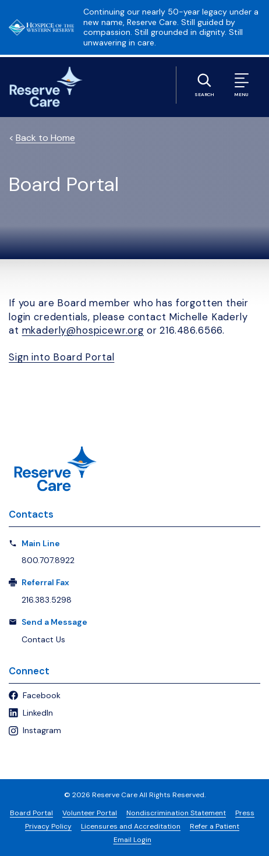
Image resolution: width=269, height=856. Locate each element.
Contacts (31, 514)
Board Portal (31, 813)
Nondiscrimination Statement (176, 813)
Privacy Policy (48, 826)
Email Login (132, 839)
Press (244, 813)
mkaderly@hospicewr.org (83, 330)
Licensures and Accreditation (130, 826)
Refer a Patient (214, 826)
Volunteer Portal (89, 813)
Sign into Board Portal (61, 357)
